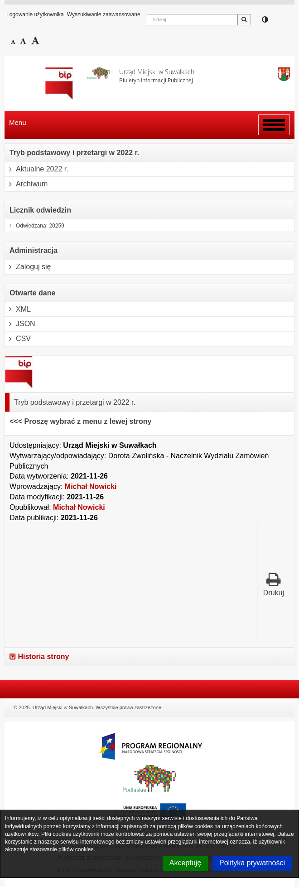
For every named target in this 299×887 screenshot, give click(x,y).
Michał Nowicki (91, 486)
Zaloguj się (28, 267)
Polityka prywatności (252, 863)
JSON (20, 324)
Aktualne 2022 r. (36, 169)
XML (18, 309)
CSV (18, 339)
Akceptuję (185, 863)
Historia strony (39, 656)
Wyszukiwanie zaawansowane (103, 14)
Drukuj (273, 584)
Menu (17, 122)
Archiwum (26, 184)
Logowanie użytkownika (35, 14)
